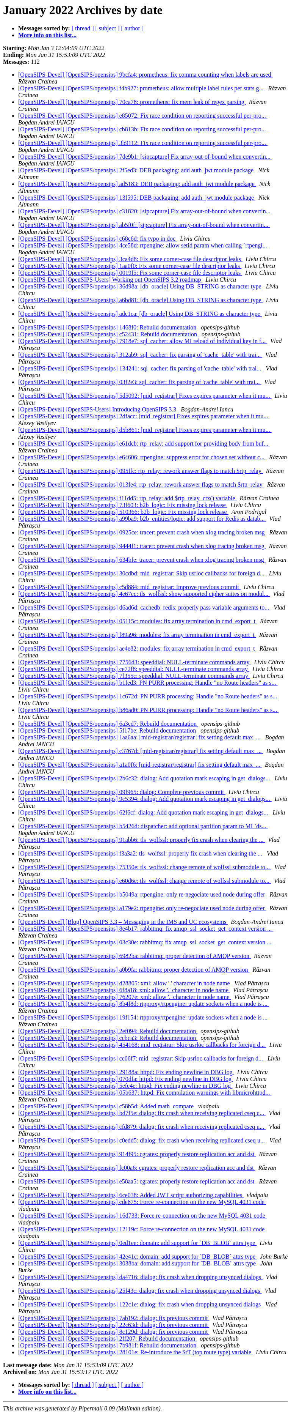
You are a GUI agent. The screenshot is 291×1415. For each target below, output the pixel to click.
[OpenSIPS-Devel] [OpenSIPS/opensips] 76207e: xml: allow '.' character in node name (124, 997)
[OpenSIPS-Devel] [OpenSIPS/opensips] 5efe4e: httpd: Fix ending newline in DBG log (125, 1086)
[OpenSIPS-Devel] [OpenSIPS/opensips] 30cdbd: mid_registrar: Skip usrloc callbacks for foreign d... (142, 573)
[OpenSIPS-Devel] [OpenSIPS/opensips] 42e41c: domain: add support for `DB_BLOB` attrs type (137, 1256)
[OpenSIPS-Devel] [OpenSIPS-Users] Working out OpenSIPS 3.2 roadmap (110, 279)
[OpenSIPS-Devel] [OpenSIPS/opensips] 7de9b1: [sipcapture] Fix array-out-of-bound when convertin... (145, 156)
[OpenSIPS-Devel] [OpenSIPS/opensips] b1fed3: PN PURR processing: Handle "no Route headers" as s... (148, 682)
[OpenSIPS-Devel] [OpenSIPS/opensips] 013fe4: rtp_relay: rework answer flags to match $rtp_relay (141, 484)
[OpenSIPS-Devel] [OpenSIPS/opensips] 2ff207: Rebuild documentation (107, 1338)
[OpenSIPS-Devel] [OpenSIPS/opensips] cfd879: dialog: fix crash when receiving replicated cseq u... (142, 1126)
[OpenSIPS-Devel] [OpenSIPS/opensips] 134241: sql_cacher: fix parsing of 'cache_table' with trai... (140, 368)
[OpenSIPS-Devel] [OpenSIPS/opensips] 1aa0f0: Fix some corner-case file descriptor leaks (129, 266)
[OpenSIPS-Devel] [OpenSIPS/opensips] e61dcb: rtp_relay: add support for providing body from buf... (144, 443)
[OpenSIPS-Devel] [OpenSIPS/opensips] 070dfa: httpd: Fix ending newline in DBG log (125, 1079)
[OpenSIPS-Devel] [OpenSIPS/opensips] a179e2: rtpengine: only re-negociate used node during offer (142, 908)
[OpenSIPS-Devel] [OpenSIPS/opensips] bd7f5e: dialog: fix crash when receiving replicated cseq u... (142, 1113)
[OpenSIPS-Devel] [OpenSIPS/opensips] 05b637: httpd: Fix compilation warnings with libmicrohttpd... (144, 1092)
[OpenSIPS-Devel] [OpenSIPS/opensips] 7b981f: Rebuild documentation (108, 1345)
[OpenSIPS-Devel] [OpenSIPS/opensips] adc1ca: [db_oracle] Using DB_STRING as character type (140, 313)
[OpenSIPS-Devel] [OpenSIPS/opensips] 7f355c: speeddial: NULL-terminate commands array (134, 676)
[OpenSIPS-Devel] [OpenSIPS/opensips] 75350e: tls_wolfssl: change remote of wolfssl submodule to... (144, 867)
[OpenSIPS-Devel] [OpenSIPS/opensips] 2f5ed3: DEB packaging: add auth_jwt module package (136, 170)
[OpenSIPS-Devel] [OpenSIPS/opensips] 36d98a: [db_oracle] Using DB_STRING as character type (140, 286)
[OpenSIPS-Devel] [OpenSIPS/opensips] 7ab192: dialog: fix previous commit (113, 1318)
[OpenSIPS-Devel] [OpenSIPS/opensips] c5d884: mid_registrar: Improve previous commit (129, 587)
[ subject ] (107, 28)
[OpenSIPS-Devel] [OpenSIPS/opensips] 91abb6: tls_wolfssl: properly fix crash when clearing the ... (141, 840)
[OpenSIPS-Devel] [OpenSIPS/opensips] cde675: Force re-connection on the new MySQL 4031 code (142, 1202)
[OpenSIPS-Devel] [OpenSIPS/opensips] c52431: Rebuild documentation (108, 334)
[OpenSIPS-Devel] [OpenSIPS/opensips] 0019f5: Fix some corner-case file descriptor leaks (130, 272)
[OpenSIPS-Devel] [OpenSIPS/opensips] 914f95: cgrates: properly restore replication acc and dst (137, 1154)
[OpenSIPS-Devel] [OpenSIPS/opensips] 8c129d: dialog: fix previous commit (113, 1331)
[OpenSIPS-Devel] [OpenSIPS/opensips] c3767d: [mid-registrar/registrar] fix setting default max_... (140, 751)
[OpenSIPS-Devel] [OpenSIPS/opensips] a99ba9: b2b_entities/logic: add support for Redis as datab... (142, 518)
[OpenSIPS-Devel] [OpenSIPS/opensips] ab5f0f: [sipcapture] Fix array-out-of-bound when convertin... (144, 225)
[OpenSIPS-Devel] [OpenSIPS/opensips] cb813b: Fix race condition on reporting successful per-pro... (143, 129)
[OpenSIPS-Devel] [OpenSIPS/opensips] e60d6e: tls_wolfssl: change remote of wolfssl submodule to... (144, 881)
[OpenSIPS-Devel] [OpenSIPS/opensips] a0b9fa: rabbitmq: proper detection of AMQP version (133, 969)
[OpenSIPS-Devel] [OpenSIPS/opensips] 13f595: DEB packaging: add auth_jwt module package (136, 197)
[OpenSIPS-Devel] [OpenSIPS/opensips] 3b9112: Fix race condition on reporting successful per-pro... (143, 143)
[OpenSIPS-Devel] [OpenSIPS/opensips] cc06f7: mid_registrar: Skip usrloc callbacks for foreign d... (141, 1058)
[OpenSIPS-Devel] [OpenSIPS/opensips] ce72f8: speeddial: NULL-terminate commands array (133, 669)
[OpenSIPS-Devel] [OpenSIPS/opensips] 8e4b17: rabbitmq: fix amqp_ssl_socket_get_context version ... (145, 928)
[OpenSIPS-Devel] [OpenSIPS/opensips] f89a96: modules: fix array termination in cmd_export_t (137, 635)
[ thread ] (83, 28)
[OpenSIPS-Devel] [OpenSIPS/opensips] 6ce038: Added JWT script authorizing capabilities (131, 1195)
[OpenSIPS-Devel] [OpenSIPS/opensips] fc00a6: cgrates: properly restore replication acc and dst (136, 1167)
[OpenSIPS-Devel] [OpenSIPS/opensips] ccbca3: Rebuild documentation (107, 1038)
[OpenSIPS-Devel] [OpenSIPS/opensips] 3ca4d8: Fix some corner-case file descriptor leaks (130, 259)
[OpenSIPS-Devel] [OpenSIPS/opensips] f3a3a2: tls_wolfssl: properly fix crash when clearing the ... (141, 853)
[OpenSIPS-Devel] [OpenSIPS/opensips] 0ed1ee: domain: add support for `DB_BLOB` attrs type (137, 1243)
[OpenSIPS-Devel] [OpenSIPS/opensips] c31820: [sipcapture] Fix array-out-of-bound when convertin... (145, 211)
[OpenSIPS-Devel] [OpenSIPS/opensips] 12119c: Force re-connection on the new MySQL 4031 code (142, 1229)
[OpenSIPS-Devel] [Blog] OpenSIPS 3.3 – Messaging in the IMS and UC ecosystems (123, 922)
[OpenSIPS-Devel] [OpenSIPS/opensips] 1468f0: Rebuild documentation (108, 327)
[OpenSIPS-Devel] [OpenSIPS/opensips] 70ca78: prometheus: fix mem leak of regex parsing (132, 102)
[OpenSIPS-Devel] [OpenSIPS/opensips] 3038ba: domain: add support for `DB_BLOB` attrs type (137, 1263)
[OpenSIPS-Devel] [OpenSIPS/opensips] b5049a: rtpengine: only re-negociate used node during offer (142, 894)
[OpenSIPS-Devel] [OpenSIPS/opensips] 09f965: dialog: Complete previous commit (121, 792)
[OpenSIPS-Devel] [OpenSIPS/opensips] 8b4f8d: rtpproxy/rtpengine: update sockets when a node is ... (143, 1004)
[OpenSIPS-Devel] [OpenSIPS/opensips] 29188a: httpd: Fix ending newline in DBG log (126, 1072)
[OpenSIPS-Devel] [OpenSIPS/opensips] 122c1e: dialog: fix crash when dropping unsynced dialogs (140, 1304)
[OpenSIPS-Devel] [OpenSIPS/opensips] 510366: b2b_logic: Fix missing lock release (123, 512)
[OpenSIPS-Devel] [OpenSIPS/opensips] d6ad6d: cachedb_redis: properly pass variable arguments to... (144, 607)
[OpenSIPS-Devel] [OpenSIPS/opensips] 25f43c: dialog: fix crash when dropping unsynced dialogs (140, 1290)
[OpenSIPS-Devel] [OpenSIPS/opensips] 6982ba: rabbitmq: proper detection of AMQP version (134, 956)
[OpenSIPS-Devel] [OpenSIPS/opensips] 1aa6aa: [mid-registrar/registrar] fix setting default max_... (140, 737)
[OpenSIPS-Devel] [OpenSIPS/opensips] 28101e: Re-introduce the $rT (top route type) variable (135, 1352)
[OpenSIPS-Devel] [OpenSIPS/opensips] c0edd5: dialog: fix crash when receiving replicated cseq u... (142, 1140)
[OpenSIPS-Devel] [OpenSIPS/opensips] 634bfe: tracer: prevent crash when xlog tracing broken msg (142, 559)
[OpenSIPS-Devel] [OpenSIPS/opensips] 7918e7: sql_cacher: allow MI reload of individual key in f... (142, 341)
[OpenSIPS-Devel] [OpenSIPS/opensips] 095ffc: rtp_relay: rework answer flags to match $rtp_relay (140, 471)
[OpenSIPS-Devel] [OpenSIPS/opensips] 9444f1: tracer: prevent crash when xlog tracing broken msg (142, 546)
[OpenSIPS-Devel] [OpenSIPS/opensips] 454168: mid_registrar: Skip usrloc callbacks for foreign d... (142, 1045)
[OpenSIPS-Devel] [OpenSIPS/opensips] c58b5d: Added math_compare (106, 1106)
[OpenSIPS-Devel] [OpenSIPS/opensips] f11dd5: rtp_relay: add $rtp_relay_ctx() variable (127, 498)
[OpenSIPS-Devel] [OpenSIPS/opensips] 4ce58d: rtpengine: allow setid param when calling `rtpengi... (143, 245)
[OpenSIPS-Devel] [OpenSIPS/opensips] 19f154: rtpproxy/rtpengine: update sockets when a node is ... (143, 1017)
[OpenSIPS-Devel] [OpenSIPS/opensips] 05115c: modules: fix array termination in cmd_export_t (137, 621)
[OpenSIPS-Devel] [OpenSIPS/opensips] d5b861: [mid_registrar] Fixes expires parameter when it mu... (145, 430)
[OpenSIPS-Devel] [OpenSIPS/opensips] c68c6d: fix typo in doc (97, 238)
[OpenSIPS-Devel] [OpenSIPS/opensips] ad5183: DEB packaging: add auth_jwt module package (137, 184)
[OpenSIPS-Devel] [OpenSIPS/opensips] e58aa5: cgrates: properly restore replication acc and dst (137, 1181)
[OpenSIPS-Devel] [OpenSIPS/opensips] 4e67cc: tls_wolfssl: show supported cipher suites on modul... (144, 594)
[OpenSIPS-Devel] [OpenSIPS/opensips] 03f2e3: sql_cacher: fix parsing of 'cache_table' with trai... (139, 382)
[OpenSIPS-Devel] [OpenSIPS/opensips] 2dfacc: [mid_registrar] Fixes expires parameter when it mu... (143, 416)
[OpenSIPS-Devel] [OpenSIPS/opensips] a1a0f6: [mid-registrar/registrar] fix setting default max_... (140, 764)
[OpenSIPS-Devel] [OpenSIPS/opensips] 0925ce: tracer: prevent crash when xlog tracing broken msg (142, 532)
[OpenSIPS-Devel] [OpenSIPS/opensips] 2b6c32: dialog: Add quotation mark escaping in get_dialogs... (145, 778)
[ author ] (132, 28)
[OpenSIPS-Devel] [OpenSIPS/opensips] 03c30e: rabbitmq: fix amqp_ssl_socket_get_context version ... (145, 942)
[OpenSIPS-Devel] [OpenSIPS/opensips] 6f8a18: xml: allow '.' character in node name (124, 990)
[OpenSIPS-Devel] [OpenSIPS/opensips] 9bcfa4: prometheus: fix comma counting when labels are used (145, 74)
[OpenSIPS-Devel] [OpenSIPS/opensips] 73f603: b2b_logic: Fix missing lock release (122, 505)
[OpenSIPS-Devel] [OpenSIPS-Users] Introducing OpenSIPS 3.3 (98, 409)
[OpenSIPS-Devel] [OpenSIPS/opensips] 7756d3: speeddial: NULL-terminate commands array (134, 662)
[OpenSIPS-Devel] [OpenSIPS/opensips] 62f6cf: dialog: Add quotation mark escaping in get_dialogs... (143, 812)
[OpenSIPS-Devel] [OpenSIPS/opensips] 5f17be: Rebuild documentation (107, 730)
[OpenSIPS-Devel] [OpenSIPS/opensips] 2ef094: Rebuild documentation (107, 1031)
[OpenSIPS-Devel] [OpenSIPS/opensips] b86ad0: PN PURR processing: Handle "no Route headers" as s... (148, 710)
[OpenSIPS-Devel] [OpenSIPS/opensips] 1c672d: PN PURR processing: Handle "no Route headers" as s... (148, 696)
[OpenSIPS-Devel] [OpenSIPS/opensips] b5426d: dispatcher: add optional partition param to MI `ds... (143, 826)
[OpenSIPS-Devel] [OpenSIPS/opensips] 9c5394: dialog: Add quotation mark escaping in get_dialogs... (145, 799)
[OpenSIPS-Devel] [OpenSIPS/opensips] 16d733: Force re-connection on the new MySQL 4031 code (142, 1215)
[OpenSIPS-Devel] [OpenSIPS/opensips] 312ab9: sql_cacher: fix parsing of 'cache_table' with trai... (140, 354)
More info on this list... (47, 35)
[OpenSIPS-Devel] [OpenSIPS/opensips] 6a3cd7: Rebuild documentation (108, 723)
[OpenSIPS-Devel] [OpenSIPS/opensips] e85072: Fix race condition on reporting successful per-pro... (143, 115)
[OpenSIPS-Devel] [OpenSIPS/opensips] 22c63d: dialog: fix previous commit (113, 1325)
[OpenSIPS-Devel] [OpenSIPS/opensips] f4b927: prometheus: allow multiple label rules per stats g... (141, 88)
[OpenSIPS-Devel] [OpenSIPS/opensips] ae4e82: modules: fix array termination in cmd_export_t (137, 648)
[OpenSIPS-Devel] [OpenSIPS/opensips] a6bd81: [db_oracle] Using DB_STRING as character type (140, 300)
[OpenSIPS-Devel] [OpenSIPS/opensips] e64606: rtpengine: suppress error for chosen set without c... (142, 457)
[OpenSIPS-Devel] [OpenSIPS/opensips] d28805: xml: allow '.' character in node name (125, 983)
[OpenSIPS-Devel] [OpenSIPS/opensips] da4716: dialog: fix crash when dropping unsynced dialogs (140, 1277)
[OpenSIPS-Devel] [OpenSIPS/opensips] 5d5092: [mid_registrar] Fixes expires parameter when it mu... (145, 395)
